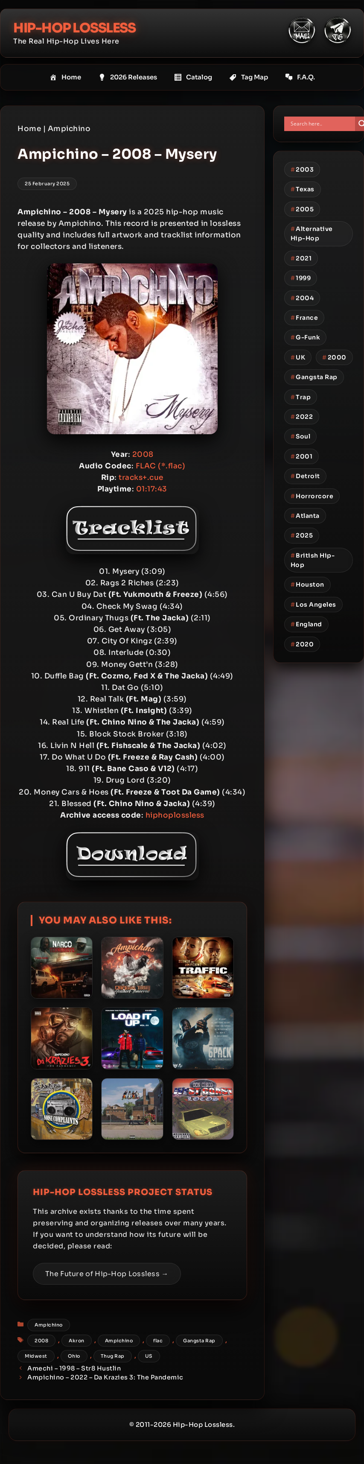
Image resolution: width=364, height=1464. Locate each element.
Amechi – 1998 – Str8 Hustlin (74, 1368)
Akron (76, 1340)
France (304, 317)
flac (158, 1340)
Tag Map (248, 77)
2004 (302, 297)
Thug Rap (113, 1356)
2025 (302, 535)
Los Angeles (313, 604)
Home (65, 77)
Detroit (305, 476)
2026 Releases (127, 77)
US (149, 1356)
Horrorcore (312, 496)
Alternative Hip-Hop (312, 233)
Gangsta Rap (199, 1340)
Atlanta (305, 515)
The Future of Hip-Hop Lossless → (107, 1273)
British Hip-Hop (313, 559)
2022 (302, 416)
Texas (302, 189)
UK (298, 357)
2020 (302, 644)
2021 (301, 258)
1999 (301, 278)
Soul (301, 436)
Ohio (74, 1356)
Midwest (36, 1356)
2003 (302, 169)
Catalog (193, 77)
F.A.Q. (300, 77)
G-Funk (305, 337)
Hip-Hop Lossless (77, 27)
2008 (41, 1340)
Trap (301, 396)
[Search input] (322, 123)
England (306, 624)
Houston (307, 584)
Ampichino (69, 128)
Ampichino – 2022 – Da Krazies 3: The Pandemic (105, 1377)
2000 (334, 357)
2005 (302, 209)
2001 (302, 456)
